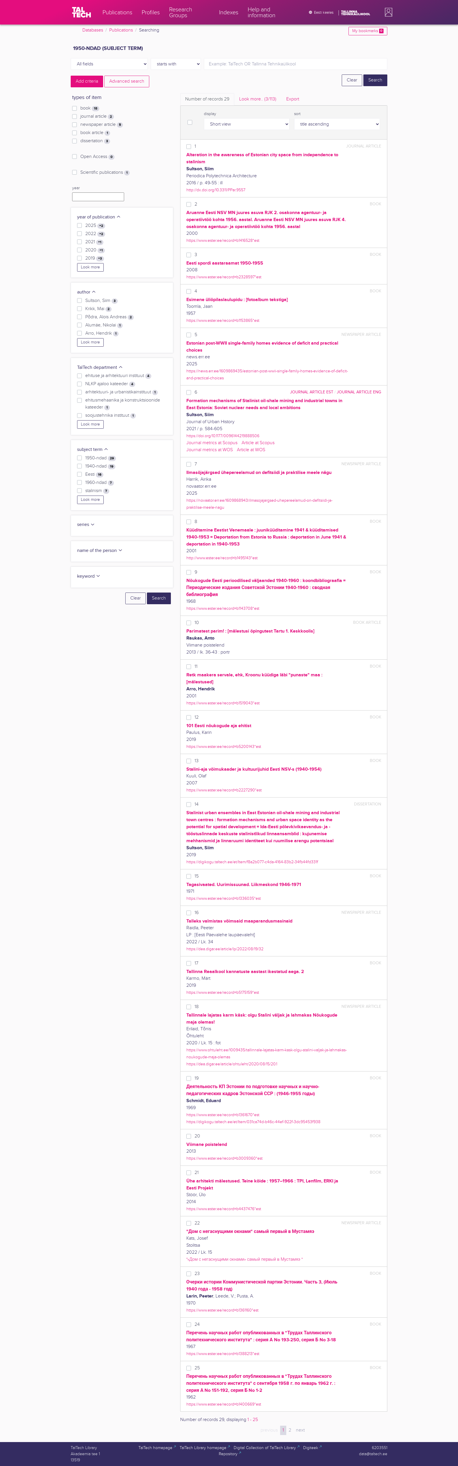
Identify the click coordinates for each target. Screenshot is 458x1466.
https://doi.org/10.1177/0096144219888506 (222, 435)
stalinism (97, 491)
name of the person (100, 550)
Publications (121, 30)
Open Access (97, 157)
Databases (92, 30)
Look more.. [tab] (257, 99)
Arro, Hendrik (102, 333)
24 (197, 1324)
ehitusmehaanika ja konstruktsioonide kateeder (122, 403)
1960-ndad (99, 483)
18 (197, 1007)
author (86, 292)
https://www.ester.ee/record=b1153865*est (222, 320)
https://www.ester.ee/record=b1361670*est (222, 1114)
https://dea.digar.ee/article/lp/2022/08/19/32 (224, 948)
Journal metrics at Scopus (211, 443)
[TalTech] (81, 12)
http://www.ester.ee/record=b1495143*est (222, 557)
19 (197, 1078)
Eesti (94, 474)
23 (197, 1273)
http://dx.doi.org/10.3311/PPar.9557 (215, 189)
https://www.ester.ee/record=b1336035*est (223, 898)
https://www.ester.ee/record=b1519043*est (223, 703)
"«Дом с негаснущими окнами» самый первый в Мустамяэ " (244, 1259)
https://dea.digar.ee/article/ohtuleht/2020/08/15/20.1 (231, 1064)
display (210, 114)
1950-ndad (100, 458)
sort (297, 114)
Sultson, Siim (101, 301)
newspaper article (101, 125)
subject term (92, 449)
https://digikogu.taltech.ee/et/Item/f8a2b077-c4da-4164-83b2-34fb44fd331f (252, 861)
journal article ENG (359, 392)
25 (197, 1368)
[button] (387, 12)
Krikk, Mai (98, 309)
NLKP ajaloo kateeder (110, 384)
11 (196, 666)
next (300, 1430)
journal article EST (311, 392)
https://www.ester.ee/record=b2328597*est (223, 277)
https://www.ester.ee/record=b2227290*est (224, 790)
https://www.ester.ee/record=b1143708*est (222, 608)
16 (197, 913)
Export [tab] (292, 99)
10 (197, 623)
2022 (95, 234)
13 (197, 761)
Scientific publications (105, 173)
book (89, 108)
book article (95, 133)
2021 (94, 242)
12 (197, 717)
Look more (90, 267)
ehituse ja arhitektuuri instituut (118, 376)
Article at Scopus (258, 443)
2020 (95, 250)
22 (197, 1223)
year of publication (99, 217)
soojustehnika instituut (110, 415)
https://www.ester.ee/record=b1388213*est (222, 1353)
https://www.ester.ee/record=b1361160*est (222, 1310)
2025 (95, 226)
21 (197, 1172)
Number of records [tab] (207, 99)
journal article (97, 116)
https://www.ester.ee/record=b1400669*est (223, 1404)
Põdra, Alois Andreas (109, 317)
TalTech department (100, 367)
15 (197, 876)
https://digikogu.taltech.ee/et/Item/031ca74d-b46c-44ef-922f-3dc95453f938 (253, 1121)
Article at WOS (251, 450)
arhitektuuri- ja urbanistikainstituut (121, 392)
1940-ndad (100, 466)
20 (197, 1136)
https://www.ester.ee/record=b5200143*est (223, 746)
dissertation (95, 141)
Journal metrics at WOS (209, 450)
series (86, 524)
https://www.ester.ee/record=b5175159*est (222, 992)
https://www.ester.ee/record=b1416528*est (222, 240)
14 (197, 804)
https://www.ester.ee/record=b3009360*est (224, 1158)
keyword (88, 576)
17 (196, 963)
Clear (352, 80)
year (76, 188)
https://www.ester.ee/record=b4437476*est (223, 1208)
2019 (94, 258)
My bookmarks (368, 31)
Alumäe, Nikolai (104, 325)
